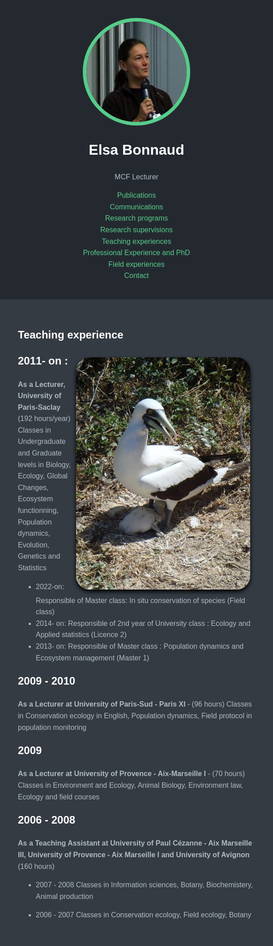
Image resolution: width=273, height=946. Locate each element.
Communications (136, 207)
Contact (136, 275)
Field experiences (136, 264)
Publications (136, 195)
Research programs (136, 218)
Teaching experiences (136, 241)
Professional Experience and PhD (136, 252)
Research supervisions (136, 230)
